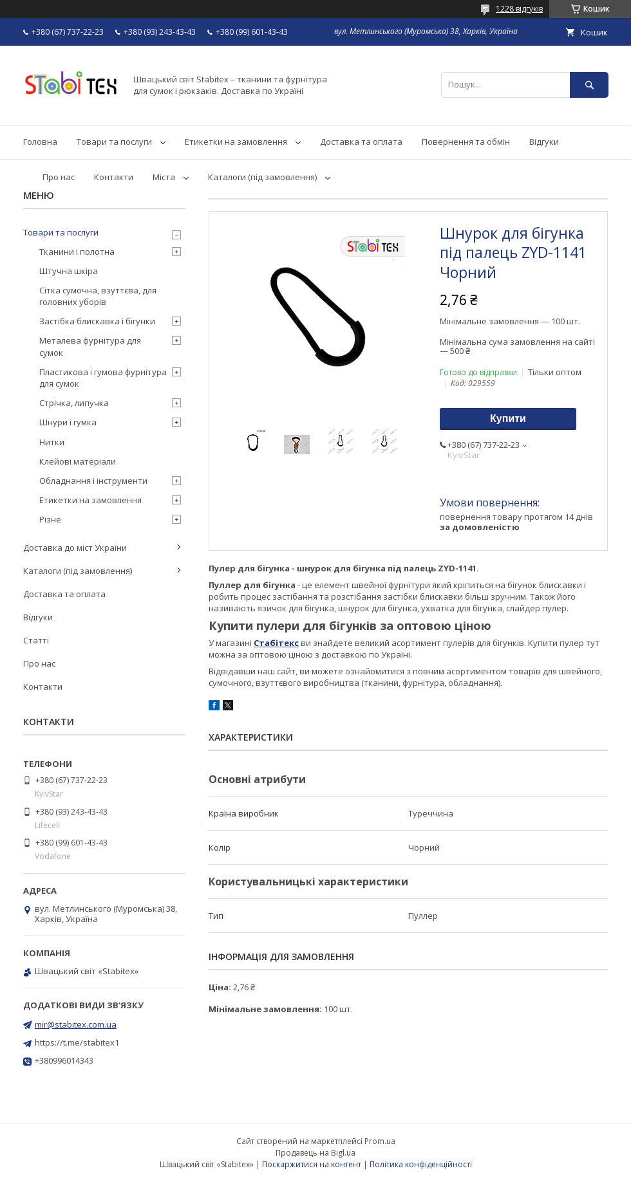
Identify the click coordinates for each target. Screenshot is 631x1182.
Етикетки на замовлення (236, 141)
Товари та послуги (114, 141)
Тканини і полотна (77, 251)
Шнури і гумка (68, 422)
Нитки (51, 442)
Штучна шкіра (68, 271)
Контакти (113, 177)
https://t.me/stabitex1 (77, 1042)
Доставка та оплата (361, 141)
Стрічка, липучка (74, 403)
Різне (50, 519)
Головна (40, 141)
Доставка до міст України (75, 547)
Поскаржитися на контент (311, 1164)
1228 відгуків (519, 8)
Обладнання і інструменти (93, 480)
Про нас (58, 177)
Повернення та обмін (466, 141)
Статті (36, 640)
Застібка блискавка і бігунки (97, 321)
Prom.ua (379, 1141)
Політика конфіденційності (421, 1164)
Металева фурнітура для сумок (90, 346)
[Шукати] (589, 84)
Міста (164, 177)
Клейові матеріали (77, 461)
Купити (508, 418)
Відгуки (544, 141)
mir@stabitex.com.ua (76, 1024)
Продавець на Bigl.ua (315, 1152)
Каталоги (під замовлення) (262, 177)
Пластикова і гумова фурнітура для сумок (103, 377)
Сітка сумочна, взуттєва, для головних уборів (97, 296)
